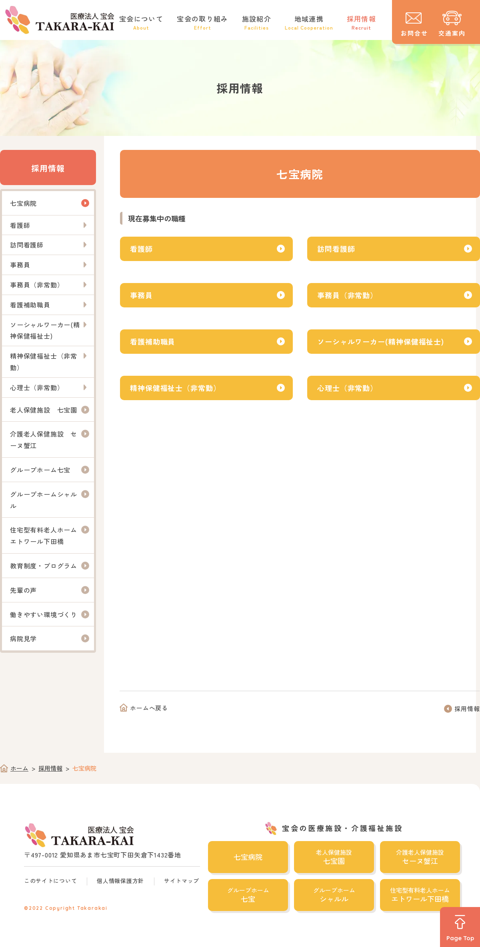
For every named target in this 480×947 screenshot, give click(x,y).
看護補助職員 (152, 341)
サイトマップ (181, 881)
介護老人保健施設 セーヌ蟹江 (43, 439)
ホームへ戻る (149, 708)
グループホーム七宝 (40, 469)
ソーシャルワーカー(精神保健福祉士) (380, 341)
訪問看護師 (336, 248)
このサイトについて (50, 881)
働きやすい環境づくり (43, 614)
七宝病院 (23, 203)
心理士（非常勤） (347, 388)
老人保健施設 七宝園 (43, 410)
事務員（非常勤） (347, 295)
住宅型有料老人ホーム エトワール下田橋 (47, 535)
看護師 (141, 248)
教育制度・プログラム (43, 565)
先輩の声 (23, 590)
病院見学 (23, 638)
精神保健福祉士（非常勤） (175, 388)
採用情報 (48, 168)
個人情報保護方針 (120, 881)
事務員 (141, 295)
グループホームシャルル (43, 499)
